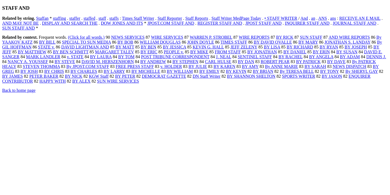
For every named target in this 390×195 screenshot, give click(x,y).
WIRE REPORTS (254, 37)
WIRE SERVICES (167, 37)
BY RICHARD (300, 47)
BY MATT (125, 47)
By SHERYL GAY (361, 71)
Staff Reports (196, 18)
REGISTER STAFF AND (219, 23)
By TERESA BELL (297, 71)
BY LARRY (114, 71)
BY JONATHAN (262, 52)
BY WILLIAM (180, 71)
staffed (89, 18)
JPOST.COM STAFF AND (170, 23)
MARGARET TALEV (114, 52)
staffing (59, 18)
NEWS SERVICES (128, 37)
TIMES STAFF (233, 42)
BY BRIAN (263, 71)
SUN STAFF (311, 37)
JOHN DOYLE (200, 42)
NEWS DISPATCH (349, 66)
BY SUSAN (347, 52)
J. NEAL (223, 56)
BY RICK (284, 37)
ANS (322, 18)
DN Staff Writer (206, 76)
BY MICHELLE (145, 71)
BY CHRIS (54, 71)
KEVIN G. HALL (208, 47)
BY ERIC (149, 52)
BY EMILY (209, 71)
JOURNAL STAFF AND (354, 23)
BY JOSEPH (355, 47)
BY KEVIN (236, 71)
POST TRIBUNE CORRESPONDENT (175, 56)
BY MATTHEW (32, 52)
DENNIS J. (376, 56)
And (304, 18)
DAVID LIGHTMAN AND (85, 47)
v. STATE (75, 56)
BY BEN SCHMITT (71, 52)
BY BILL (47, 42)
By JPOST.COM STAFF (87, 66)
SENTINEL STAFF (255, 56)
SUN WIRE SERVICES (118, 81)
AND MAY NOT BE (20, 23)
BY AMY (250, 66)
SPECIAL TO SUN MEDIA (86, 42)
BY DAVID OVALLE (273, 42)
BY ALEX (81, 81)
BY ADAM (350, 56)
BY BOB (125, 42)
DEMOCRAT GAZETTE (164, 76)
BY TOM (126, 56)
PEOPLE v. (174, 52)
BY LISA (272, 47)
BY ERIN (321, 52)
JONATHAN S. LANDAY (347, 42)
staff (102, 18)
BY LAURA (101, 56)
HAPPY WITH (53, 81)
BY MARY (308, 42)
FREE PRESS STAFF (135, 66)
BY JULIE (197, 66)
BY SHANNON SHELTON (251, 76)
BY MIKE (199, 52)
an (313, 18)
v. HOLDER (171, 66)
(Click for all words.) (86, 37)
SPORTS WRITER (298, 76)
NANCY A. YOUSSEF (28, 61)
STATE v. (46, 47)
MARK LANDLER (43, 56)
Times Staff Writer (138, 18)
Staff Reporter (169, 18)
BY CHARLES (83, 71)
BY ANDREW (153, 61)
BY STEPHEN (186, 61)
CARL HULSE (218, 61)
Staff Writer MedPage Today (236, 18)
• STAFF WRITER (280, 18)
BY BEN (149, 47)
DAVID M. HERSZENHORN (108, 61)
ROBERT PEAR (275, 61)
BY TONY (329, 71)
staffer (74, 18)
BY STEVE (65, 61)
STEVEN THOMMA (41, 66)
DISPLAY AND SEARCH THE (70, 23)
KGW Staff (99, 76)
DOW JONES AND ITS (122, 23)
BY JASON (332, 76)
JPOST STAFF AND (263, 23)
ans (333, 18)
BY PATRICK (308, 61)
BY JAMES (12, 76)
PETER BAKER (43, 76)
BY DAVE (336, 61)
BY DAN (246, 61)
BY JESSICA (174, 47)
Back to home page (18, 90)
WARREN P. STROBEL (211, 37)
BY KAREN (224, 66)
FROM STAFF (228, 52)
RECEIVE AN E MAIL (360, 18)
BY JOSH (29, 71)
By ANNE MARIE (281, 66)
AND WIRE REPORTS (349, 37)
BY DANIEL (294, 52)
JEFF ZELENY (243, 47)
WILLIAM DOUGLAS (160, 42)
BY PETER (125, 76)
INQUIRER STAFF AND (307, 23)
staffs (114, 18)
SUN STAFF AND (18, 28)
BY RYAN (329, 47)
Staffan (42, 18)
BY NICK (73, 76)
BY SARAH (315, 66)
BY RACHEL (290, 56)
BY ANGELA (321, 56)
